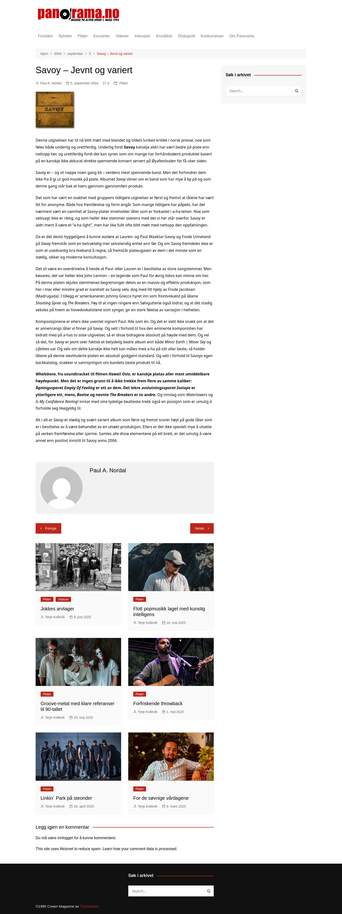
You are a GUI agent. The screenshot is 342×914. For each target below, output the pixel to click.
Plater (83, 36)
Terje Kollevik (55, 617)
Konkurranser (212, 36)
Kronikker (164, 36)
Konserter (101, 36)
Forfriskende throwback (158, 703)
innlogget (65, 838)
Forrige (51, 528)
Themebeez (89, 906)
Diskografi (186, 36)
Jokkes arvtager (57, 608)
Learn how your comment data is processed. (140, 849)
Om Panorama (241, 36)
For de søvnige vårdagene (161, 798)
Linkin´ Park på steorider (66, 798)
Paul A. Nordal (51, 83)
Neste (199, 528)
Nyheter (65, 36)
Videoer (122, 36)
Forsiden (45, 36)
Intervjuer (143, 36)
